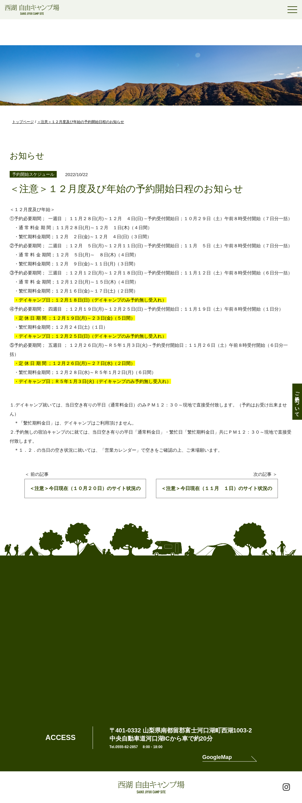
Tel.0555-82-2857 (124, 747)
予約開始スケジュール (33, 174)
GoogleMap (217, 757)
